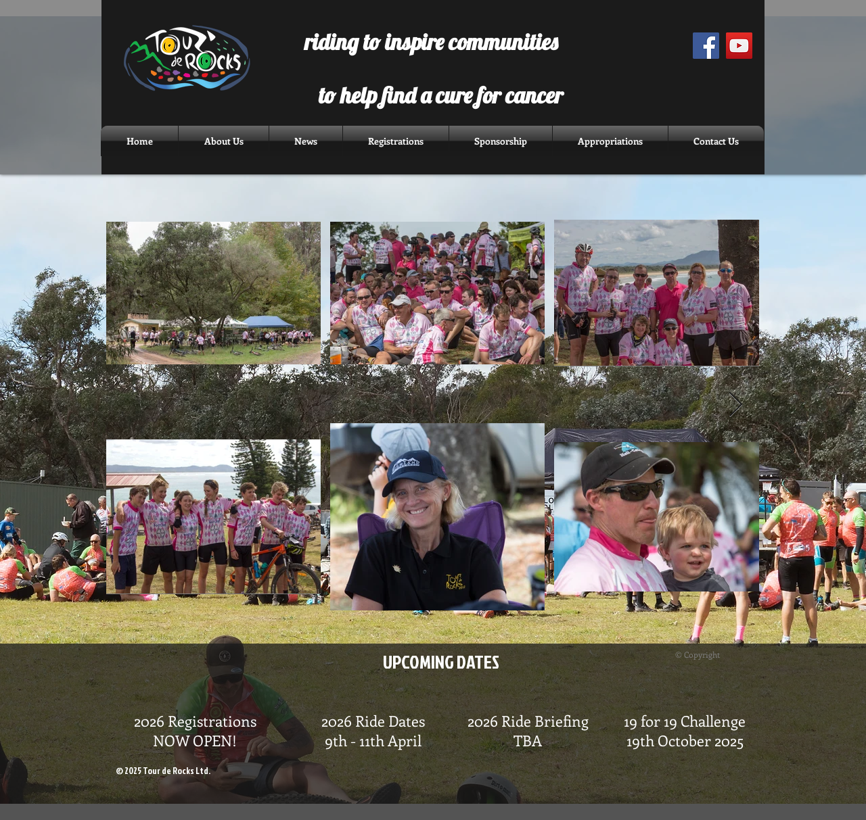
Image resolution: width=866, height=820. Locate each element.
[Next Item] (736, 405)
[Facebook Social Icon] (706, 45)
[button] (305, 141)
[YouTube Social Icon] (739, 45)
